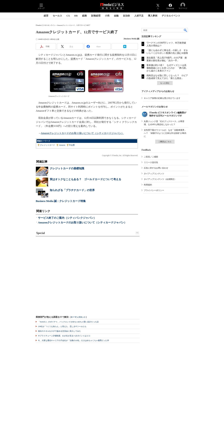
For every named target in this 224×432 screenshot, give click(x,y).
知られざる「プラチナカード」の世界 (72, 190)
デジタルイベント (171, 15)
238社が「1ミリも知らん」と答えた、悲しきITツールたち (62, 326)
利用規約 (148, 185)
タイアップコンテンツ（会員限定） (160, 179)
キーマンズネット (78, 317)
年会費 (72, 145)
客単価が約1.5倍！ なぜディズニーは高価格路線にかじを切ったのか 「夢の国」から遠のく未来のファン (167, 68)
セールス (57, 15)
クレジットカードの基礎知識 (67, 168)
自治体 (126, 15)
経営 (46, 15)
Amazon (62, 145)
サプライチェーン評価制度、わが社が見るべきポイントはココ (64, 336)
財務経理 (95, 15)
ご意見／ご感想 (151, 157)
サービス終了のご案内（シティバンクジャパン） (67, 217)
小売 (107, 15)
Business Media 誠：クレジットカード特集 (61, 201)
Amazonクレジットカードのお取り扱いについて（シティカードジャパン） (82, 133)
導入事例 (152, 15)
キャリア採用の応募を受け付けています (162, 98)
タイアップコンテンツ (154, 173)
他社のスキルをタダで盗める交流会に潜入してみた (59, 331)
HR (76, 15)
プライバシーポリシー (154, 190)
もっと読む (165, 83)
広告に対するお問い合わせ (156, 168)
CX (68, 15)
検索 (185, 30)
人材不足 (139, 15)
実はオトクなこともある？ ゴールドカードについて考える (85, 179)
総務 (84, 15)
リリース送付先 (151, 162)
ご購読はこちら (164, 142)
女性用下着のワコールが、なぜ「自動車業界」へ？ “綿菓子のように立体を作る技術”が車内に (165, 133)
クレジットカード (47, 145)
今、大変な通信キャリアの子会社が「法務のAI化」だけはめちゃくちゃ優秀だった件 (73, 340)
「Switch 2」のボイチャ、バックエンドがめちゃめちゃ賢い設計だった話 (68, 322)
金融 (116, 15)
